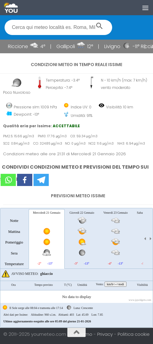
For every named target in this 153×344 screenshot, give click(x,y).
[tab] (14, 238)
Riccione (19, 46)
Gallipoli (67, 46)
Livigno (114, 46)
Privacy (105, 334)
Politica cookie (134, 334)
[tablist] (76, 268)
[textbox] (58, 27)
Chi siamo (82, 334)
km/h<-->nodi (115, 284)
